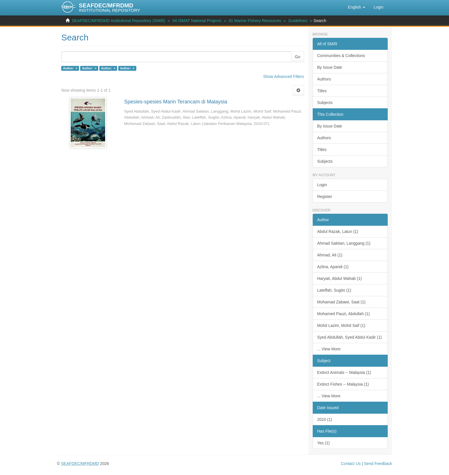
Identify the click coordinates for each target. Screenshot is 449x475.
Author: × (70, 68)
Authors (324, 79)
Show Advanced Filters (283, 76)
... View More (328, 349)
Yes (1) (323, 443)
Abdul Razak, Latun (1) (337, 231)
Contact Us (351, 463)
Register (324, 196)
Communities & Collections (341, 55)
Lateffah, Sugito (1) (334, 290)
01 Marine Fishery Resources (255, 20)
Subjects (325, 102)
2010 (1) (324, 419)
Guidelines (297, 20)
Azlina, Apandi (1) (333, 266)
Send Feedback (378, 463)
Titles (322, 91)
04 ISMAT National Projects (196, 20)
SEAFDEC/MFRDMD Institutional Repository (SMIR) (118, 20)
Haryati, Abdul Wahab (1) (339, 278)
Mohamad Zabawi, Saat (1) (341, 302)
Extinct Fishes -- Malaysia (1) (343, 384)
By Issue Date (329, 67)
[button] (356, 7)
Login (322, 184)
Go (297, 56)
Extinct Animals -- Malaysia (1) (344, 372)
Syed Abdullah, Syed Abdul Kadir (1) (349, 337)
